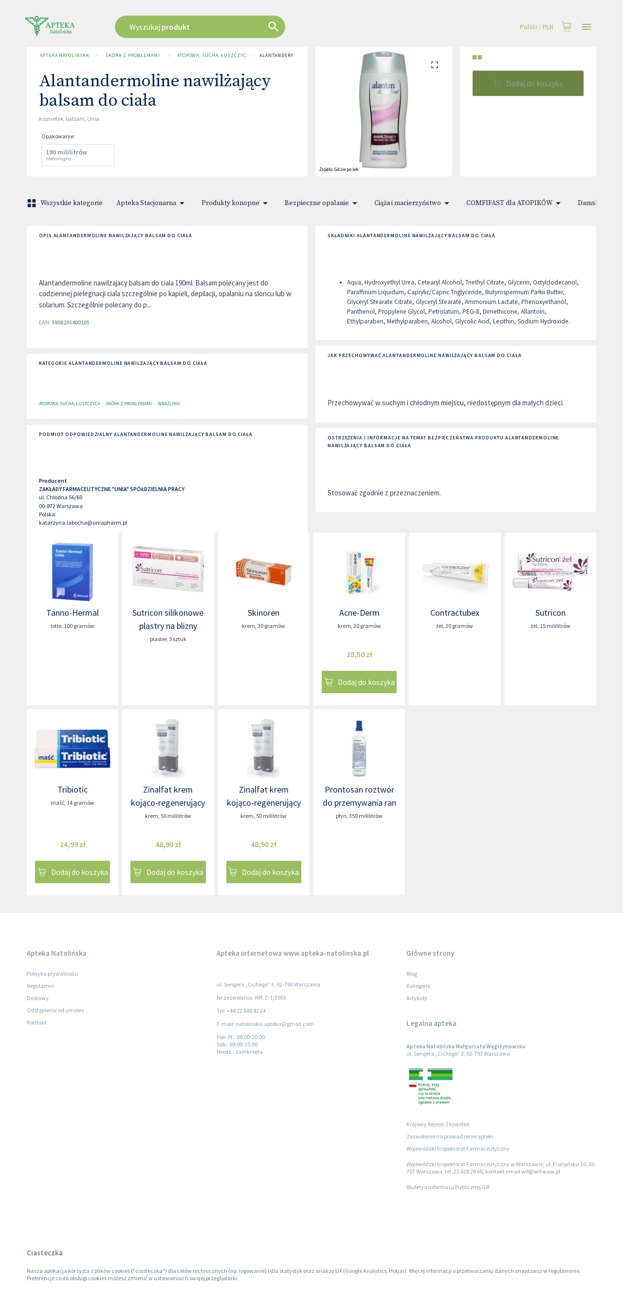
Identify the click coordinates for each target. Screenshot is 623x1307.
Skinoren (263, 612)
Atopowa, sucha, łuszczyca (209, 55)
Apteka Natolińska (64, 55)
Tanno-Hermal (72, 612)
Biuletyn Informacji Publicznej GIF (448, 1187)
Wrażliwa (169, 403)
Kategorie (418, 985)
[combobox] (249, 27)
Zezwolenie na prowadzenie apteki (449, 1136)
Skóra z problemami (133, 55)
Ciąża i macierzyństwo (413, 203)
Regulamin (40, 985)
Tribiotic (72, 789)
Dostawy (38, 998)
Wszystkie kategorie (66, 203)
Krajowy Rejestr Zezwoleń (438, 1124)
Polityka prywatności (52, 973)
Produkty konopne (236, 203)
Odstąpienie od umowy (55, 1010)
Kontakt (37, 1022)
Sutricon (550, 612)
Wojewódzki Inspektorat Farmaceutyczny (458, 1148)
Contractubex (454, 612)
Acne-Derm (359, 612)
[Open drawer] (586, 27)
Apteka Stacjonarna (152, 203)
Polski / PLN (536, 27)
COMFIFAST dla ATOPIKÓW (515, 203)
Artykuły (416, 998)
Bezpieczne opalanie (322, 203)
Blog (411, 973)
